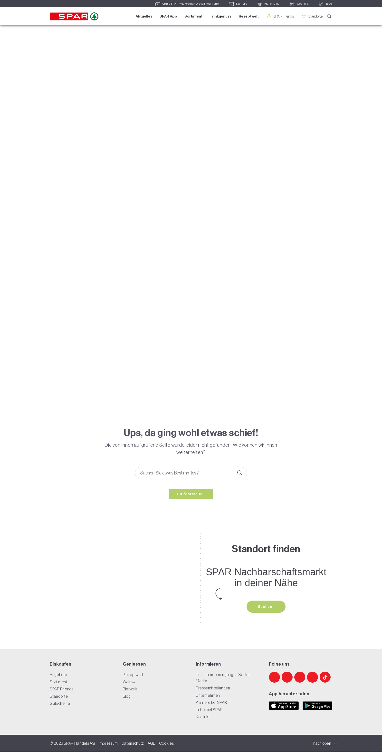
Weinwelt (131, 682)
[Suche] (329, 16)
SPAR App (168, 16)
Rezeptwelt (248, 16)
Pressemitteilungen (213, 688)
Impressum (108, 743)
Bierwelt (130, 689)
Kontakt (203, 717)
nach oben (325, 743)
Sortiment (193, 16)
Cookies (166, 743)
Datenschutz (133, 743)
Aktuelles (143, 16)
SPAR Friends (280, 16)
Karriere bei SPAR (211, 702)
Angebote (58, 675)
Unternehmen (208, 695)
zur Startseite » (191, 494)
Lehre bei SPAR (209, 710)
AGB (151, 743)
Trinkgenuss (220, 16)
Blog (127, 696)
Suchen (265, 607)
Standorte (311, 16)
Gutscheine (60, 703)
